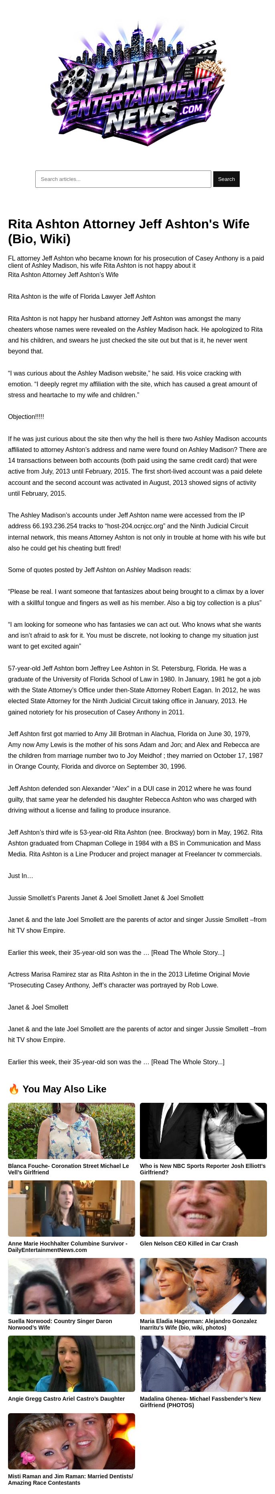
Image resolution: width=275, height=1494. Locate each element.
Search (226, 179)
